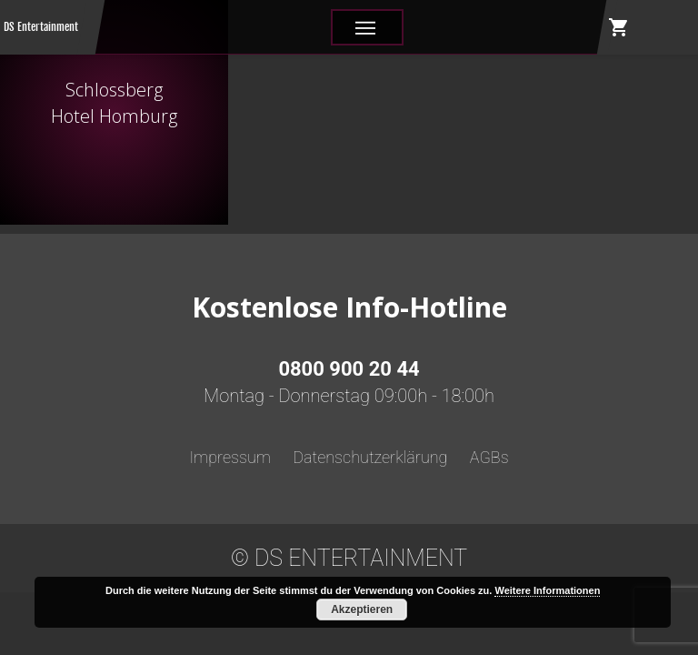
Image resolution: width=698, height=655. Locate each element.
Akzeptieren (362, 609)
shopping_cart (619, 27)
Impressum (230, 457)
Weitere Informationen (547, 590)
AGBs (489, 457)
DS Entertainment (41, 27)
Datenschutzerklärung (370, 457)
